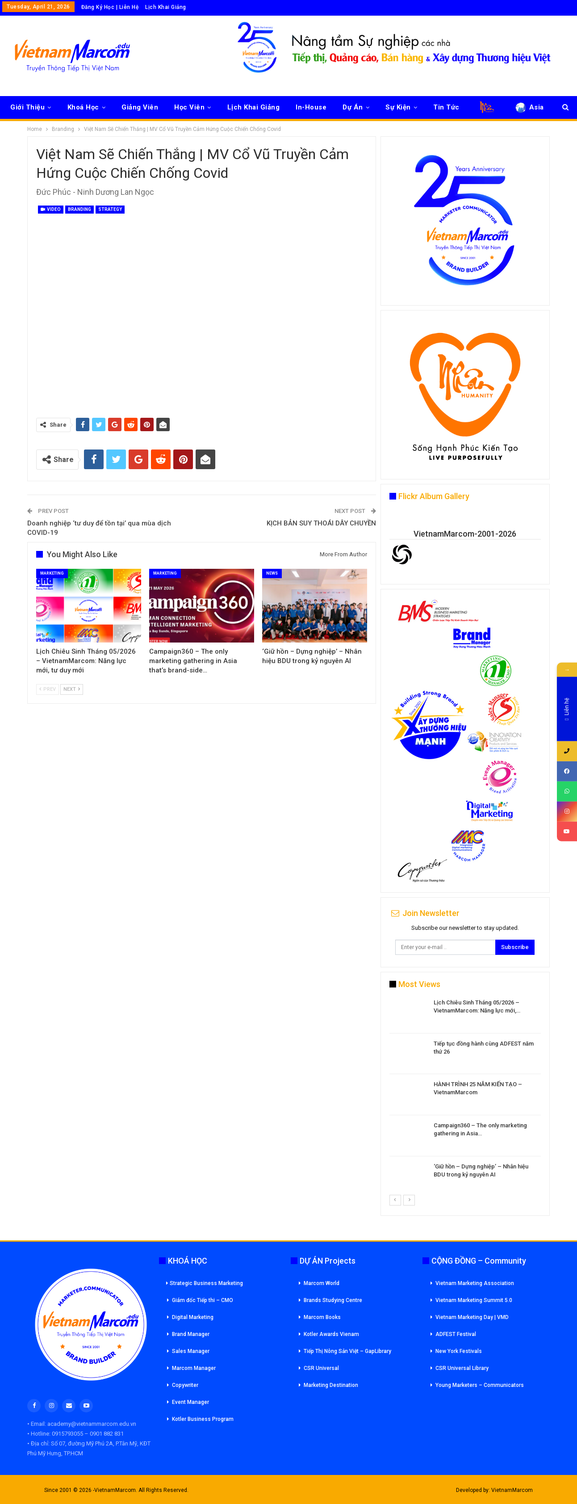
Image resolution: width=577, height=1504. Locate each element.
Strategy (110, 209)
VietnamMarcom (512, 1490)
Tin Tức (446, 107)
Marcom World (321, 1283)
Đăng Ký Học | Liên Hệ (110, 7)
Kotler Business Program (203, 1419)
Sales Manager (190, 1351)
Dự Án (353, 107)
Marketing (52, 573)
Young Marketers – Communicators (479, 1385)
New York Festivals (458, 1351)
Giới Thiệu (27, 107)
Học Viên (189, 107)
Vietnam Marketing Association (474, 1283)
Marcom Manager (194, 1368)
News (272, 573)
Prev (47, 689)
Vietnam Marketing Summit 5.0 (473, 1300)
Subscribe (515, 947)
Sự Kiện (398, 107)
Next (71, 689)
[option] (465, 1096)
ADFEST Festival (455, 1334)
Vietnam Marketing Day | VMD (472, 1317)
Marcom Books (322, 1317)
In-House (311, 107)
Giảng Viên (139, 107)
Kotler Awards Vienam (331, 1334)
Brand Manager (190, 1334)
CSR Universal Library (462, 1368)
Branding (79, 209)
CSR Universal (321, 1368)
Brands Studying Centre (333, 1300)
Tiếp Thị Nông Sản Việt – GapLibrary (347, 1351)
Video (51, 209)
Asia (529, 107)
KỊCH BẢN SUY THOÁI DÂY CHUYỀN (321, 523)
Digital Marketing (192, 1317)
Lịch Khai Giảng (165, 7)
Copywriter (185, 1385)
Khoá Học (83, 107)
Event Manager (190, 1402)
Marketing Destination (331, 1385)
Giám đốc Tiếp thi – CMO (202, 1300)
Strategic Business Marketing (204, 1283)
